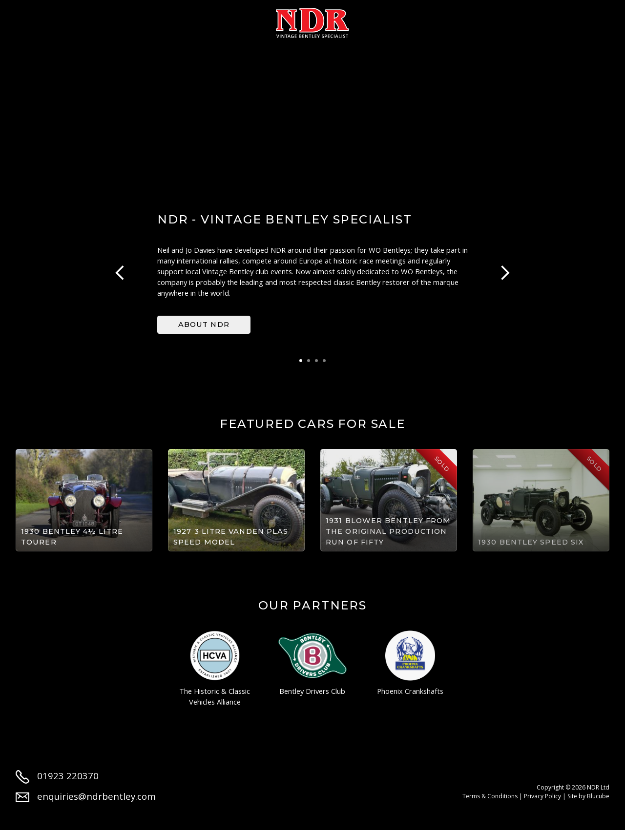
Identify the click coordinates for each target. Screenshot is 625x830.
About (72, 20)
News (439, 20)
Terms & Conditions (490, 796)
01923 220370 (57, 775)
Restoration (214, 20)
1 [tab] (300, 360)
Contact (529, 20)
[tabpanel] (312, 273)
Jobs (480, 20)
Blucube (598, 796)
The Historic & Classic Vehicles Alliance (214, 668)
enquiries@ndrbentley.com (86, 796)
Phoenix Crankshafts (410, 663)
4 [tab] (324, 360)
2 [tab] (308, 360)
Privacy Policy (542, 796)
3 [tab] (316, 360)
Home (29, 20)
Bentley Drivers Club (312, 663)
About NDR (203, 324)
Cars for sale (135, 20)
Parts (395, 20)
